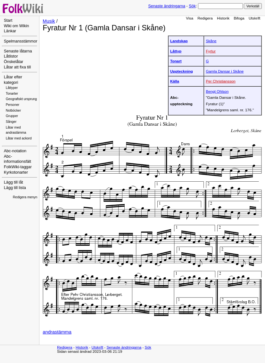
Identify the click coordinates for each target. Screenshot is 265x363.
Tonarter (12, 93)
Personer (12, 105)
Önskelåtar (13, 61)
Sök (192, 6)
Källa (174, 81)
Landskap (179, 41)
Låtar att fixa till (17, 67)
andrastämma (57, 332)
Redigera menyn (25, 197)
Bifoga (239, 18)
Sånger (11, 121)
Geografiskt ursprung (21, 99)
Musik (49, 21)
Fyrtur (211, 51)
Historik (223, 18)
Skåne (211, 41)
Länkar (10, 31)
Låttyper (12, 88)
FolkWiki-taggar (18, 167)
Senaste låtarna (18, 51)
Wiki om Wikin (16, 26)
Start (8, 20)
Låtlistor (11, 56)
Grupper (12, 116)
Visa (189, 18)
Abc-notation (15, 151)
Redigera (205, 18)
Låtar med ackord (19, 138)
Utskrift (254, 18)
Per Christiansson (221, 81)
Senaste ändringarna (166, 6)
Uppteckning (181, 71)
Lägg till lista (15, 187)
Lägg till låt (13, 182)
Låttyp (175, 51)
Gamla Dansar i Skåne (225, 71)
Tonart (176, 61)
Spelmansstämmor (20, 41)
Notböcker (13, 110)
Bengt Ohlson (217, 91)
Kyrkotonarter (16, 172)
